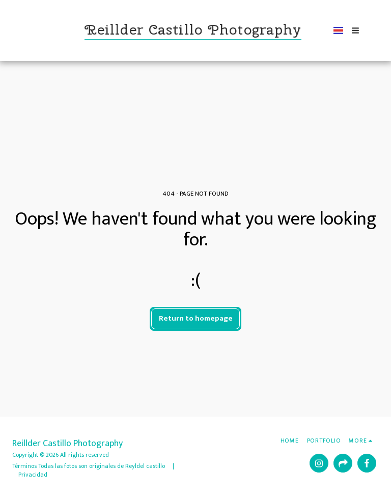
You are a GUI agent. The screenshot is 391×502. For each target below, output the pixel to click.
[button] (350, 30)
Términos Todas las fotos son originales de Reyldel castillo (89, 466)
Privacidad (32, 474)
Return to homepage (196, 318)
